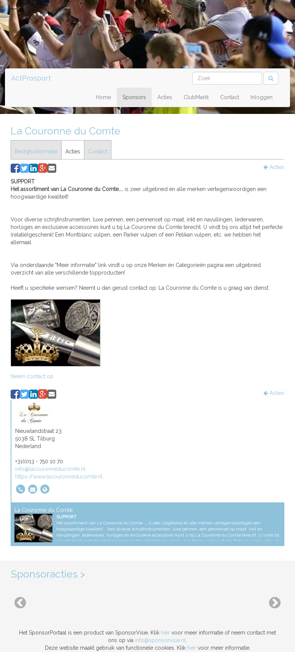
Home (103, 97)
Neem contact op (32, 376)
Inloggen (262, 97)
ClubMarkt (196, 97)
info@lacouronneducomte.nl (50, 469)
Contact (229, 97)
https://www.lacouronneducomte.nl (59, 477)
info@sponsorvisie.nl (160, 640)
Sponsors (134, 97)
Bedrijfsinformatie (36, 151)
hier (165, 633)
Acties (164, 97)
